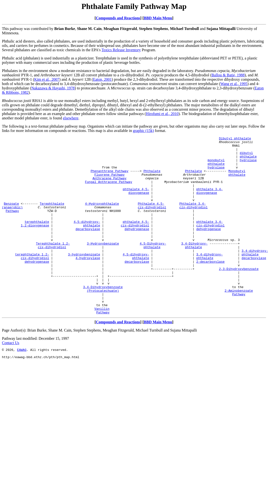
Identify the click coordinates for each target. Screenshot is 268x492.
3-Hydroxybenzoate (103, 265)
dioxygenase (138, 204)
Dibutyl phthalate (235, 139)
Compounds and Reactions (118, 18)
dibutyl (246, 156)
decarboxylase (87, 248)
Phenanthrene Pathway (109, 178)
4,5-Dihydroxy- (153, 265)
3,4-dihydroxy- (255, 274)
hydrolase (248, 165)
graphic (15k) (143, 131)
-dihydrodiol (152, 221)
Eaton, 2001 (102, 79)
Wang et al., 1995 (233, 84)
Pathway (12, 226)
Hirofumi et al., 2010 (162, 114)
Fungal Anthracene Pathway (108, 191)
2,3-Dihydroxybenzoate (239, 295)
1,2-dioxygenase (35, 243)
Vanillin (101, 343)
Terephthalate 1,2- (53, 265)
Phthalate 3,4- (192, 217)
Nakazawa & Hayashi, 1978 (53, 88)
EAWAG (21, 386)
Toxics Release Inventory (121, 50)
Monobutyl (236, 178)
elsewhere (70, 118)
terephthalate (37, 239)
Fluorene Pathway (109, 182)
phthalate (248, 161)
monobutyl (216, 165)
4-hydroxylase (87, 282)
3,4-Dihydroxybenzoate (103, 317)
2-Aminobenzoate (238, 321)
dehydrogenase (137, 248)
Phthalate (151, 178)
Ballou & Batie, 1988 (228, 75)
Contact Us (10, 378)
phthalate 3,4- (209, 200)
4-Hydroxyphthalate (102, 217)
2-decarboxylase (210, 287)
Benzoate (11, 217)
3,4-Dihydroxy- (194, 265)
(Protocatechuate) (103, 321)
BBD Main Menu (158, 18)
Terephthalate (52, 217)
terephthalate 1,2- (32, 278)
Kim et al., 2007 (46, 79)
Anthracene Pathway (109, 187)
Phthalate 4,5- (151, 217)
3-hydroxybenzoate (84, 278)
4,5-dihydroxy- (87, 239)
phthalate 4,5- (136, 200)
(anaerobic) (12, 221)
